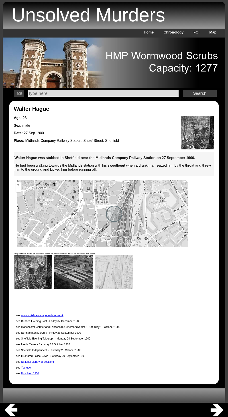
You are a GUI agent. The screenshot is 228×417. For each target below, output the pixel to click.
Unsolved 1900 (30, 373)
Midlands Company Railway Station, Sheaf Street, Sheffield (72, 140)
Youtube (26, 367)
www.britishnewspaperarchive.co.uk (42, 315)
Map (212, 32)
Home (149, 32)
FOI (196, 32)
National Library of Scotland (37, 361)
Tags (19, 93)
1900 (40, 133)
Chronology (174, 32)
